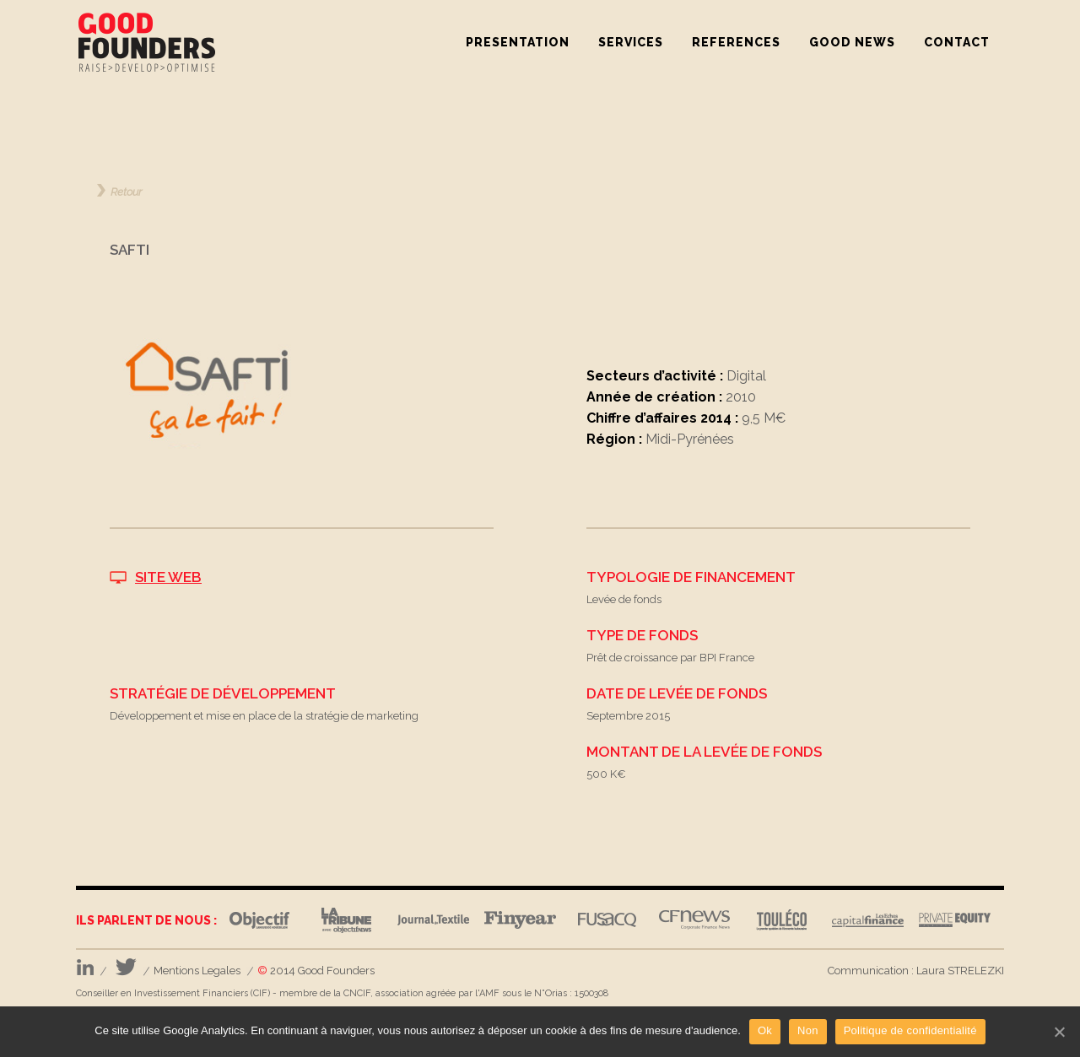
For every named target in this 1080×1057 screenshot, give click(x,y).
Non (807, 1030)
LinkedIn (85, 967)
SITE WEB (168, 577)
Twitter (126, 967)
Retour (126, 191)
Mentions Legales (197, 970)
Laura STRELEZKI (960, 970)
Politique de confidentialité (910, 1030)
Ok (765, 1030)
